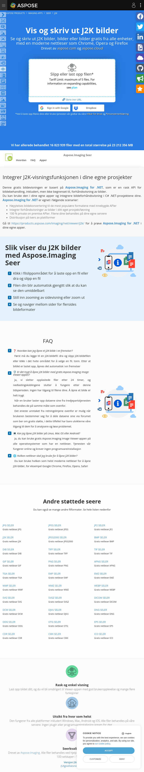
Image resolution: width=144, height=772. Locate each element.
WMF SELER (9, 585)
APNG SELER (101, 561)
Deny (122, 759)
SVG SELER (8, 597)
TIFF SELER (54, 549)
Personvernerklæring (117, 113)
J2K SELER (8, 537)
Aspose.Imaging (30, 753)
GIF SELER (8, 561)
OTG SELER (54, 621)
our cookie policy (102, 744)
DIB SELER (8, 549)
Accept (109, 751)
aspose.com (66, 48)
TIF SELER (99, 549)
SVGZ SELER (55, 597)
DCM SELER (9, 609)
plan (74, 87)
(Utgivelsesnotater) (72, 766)
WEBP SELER (101, 585)
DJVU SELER (54, 609)
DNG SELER (100, 609)
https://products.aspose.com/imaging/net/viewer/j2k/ (48, 223)
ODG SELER (9, 621)
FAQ (32, 160)
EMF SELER (54, 573)
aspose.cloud (92, 48)
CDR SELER (9, 634)
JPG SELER (8, 525)
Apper (43, 160)
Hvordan (21, 160)
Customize (95, 759)
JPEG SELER (54, 525)
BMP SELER (100, 537)
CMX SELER (54, 634)
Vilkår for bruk (94, 113)
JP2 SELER (99, 525)
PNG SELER (54, 561)
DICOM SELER (102, 597)
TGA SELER (9, 573)
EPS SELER (100, 621)
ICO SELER (100, 634)
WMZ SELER (54, 585)
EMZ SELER (100, 573)
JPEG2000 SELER (57, 537)
